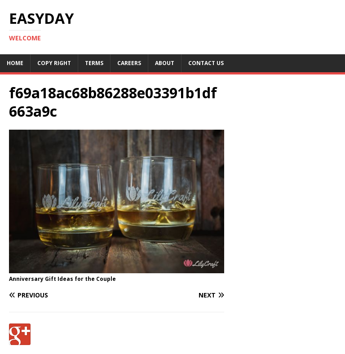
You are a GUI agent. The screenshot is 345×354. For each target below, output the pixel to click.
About (164, 63)
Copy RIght (54, 63)
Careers (129, 63)
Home (15, 63)
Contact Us (206, 63)
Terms (94, 63)
